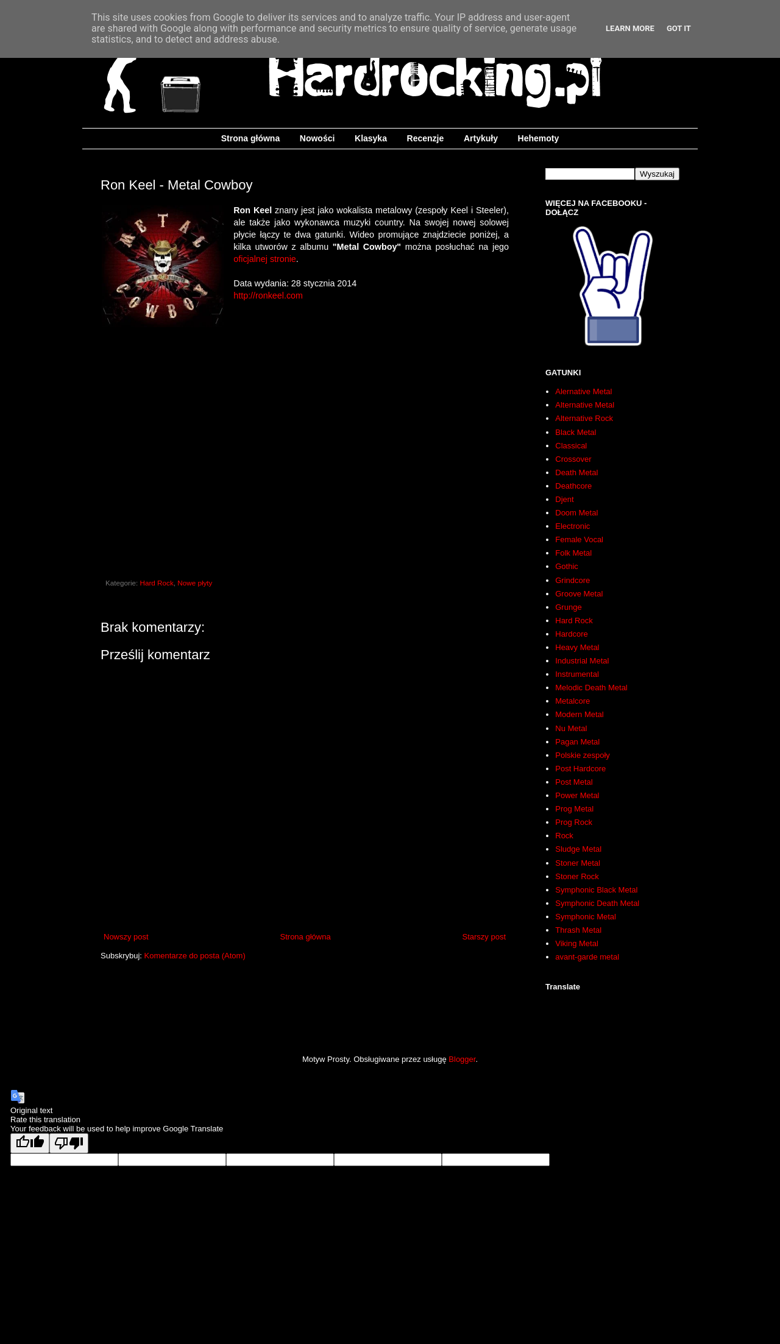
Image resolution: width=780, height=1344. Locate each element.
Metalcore (572, 701)
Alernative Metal (583, 391)
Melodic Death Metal (591, 687)
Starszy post (484, 936)
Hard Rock (157, 583)
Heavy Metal (577, 647)
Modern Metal (579, 714)
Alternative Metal (584, 404)
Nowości (317, 138)
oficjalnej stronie (264, 259)
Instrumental (577, 674)
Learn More (630, 28)
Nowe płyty (194, 583)
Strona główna (250, 138)
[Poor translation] (68, 1143)
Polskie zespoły (582, 755)
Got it (679, 28)
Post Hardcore (580, 768)
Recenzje (425, 138)
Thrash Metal (578, 930)
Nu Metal (571, 728)
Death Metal (576, 472)
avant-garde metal (587, 956)
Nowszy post (126, 936)
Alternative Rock (584, 418)
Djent (564, 499)
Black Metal (575, 432)
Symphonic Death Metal (597, 903)
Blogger (461, 1059)
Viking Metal (576, 943)
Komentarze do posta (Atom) (195, 955)
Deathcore (573, 485)
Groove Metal (579, 593)
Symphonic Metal (585, 916)
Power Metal (577, 795)
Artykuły (481, 138)
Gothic (566, 566)
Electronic (572, 526)
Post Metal (573, 782)
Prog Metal (574, 808)
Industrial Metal (582, 660)
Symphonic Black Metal (596, 889)
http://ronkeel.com (268, 295)
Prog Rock (573, 822)
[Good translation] (29, 1143)
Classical (571, 445)
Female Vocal (579, 539)
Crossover (573, 459)
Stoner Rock (577, 876)
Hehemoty (538, 138)
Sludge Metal (578, 849)
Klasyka (371, 138)
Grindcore (572, 580)
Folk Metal (573, 552)
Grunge (568, 607)
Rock (564, 835)
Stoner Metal (577, 863)
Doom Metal (576, 512)
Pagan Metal (577, 741)
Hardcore (571, 633)
